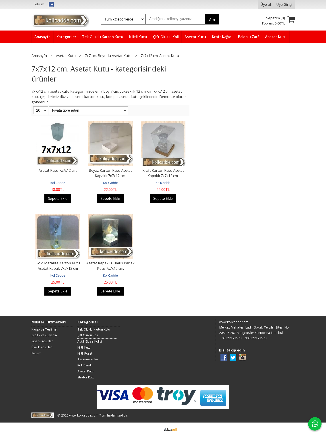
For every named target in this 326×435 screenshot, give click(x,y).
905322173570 (255, 338)
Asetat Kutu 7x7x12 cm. (58, 170)
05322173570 (231, 338)
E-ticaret (156, 428)
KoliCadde (57, 183)
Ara (212, 20)
